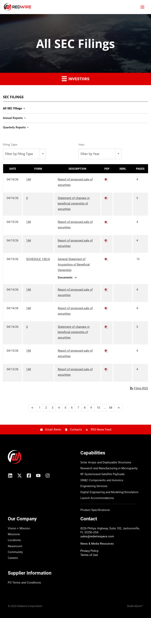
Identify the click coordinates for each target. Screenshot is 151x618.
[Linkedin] (10, 475)
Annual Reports (13, 118)
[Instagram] (47, 475)
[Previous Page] (32, 407)
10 (98, 407)
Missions (14, 534)
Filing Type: (10, 144)
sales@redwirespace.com (97, 536)
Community (15, 552)
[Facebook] (29, 475)
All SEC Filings (12, 108)
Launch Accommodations (97, 498)
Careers (13, 558)
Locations (14, 540)
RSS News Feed (101, 429)
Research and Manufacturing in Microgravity (109, 468)
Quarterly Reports (14, 127)
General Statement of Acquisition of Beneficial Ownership (74, 264)
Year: (81, 144)
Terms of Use (89, 555)
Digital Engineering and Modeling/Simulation (109, 492)
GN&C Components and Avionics (101, 480)
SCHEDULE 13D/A (38, 259)
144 (28, 179)
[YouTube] (38, 475)
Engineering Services (93, 486)
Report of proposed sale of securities (75, 182)
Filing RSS (138, 388)
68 (110, 407)
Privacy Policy (89, 551)
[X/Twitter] (19, 475)
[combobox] (24, 154)
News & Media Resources (97, 543)
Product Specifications (95, 510)
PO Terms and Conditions (24, 582)
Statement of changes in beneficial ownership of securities (74, 203)
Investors (75, 78)
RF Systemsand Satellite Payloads (102, 474)
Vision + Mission (19, 528)
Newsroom (15, 546)
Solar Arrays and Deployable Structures (105, 462)
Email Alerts (53, 429)
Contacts (76, 429)
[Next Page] (119, 407)
